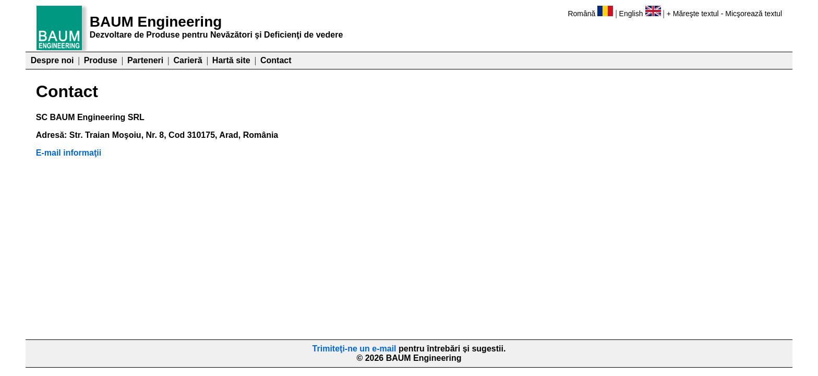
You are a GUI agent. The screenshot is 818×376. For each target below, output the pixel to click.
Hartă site (231, 60)
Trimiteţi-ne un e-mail (354, 348)
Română (581, 13)
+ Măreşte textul (693, 13)
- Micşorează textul (751, 13)
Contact (276, 60)
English (631, 13)
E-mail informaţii (68, 152)
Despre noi (52, 60)
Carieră (187, 60)
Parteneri (145, 60)
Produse (100, 60)
